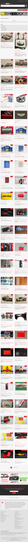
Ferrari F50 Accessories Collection (20, 187)
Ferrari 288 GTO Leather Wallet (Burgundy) (7, 187)
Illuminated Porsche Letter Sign (5, 122)
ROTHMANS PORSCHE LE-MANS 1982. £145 (20, 306)
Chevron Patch (17, 122)
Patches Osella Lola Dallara (5, 288)
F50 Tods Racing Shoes (4, 461)
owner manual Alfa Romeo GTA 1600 (20, 393)
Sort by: (14, 20)
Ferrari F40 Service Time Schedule (20, 156)
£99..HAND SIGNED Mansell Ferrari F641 (6, 71)
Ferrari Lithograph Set (4, 105)
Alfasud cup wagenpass (18, 288)
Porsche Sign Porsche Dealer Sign (19, 87)
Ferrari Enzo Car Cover (18, 203)
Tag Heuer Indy (17, 237)
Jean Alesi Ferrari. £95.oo (18, 70)
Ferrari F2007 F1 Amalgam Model (5, 427)
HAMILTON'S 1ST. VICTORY (4, 306)
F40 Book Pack (17, 427)
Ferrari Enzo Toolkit (17, 359)
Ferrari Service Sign (3, 203)
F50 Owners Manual (17, 254)
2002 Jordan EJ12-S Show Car (19, 461)
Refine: (2, 24)
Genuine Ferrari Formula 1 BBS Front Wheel (7, 342)
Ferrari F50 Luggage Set (4, 219)
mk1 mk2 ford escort (17, 324)
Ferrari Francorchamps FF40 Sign (5, 156)
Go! (26, 5)
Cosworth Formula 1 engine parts (19, 105)
